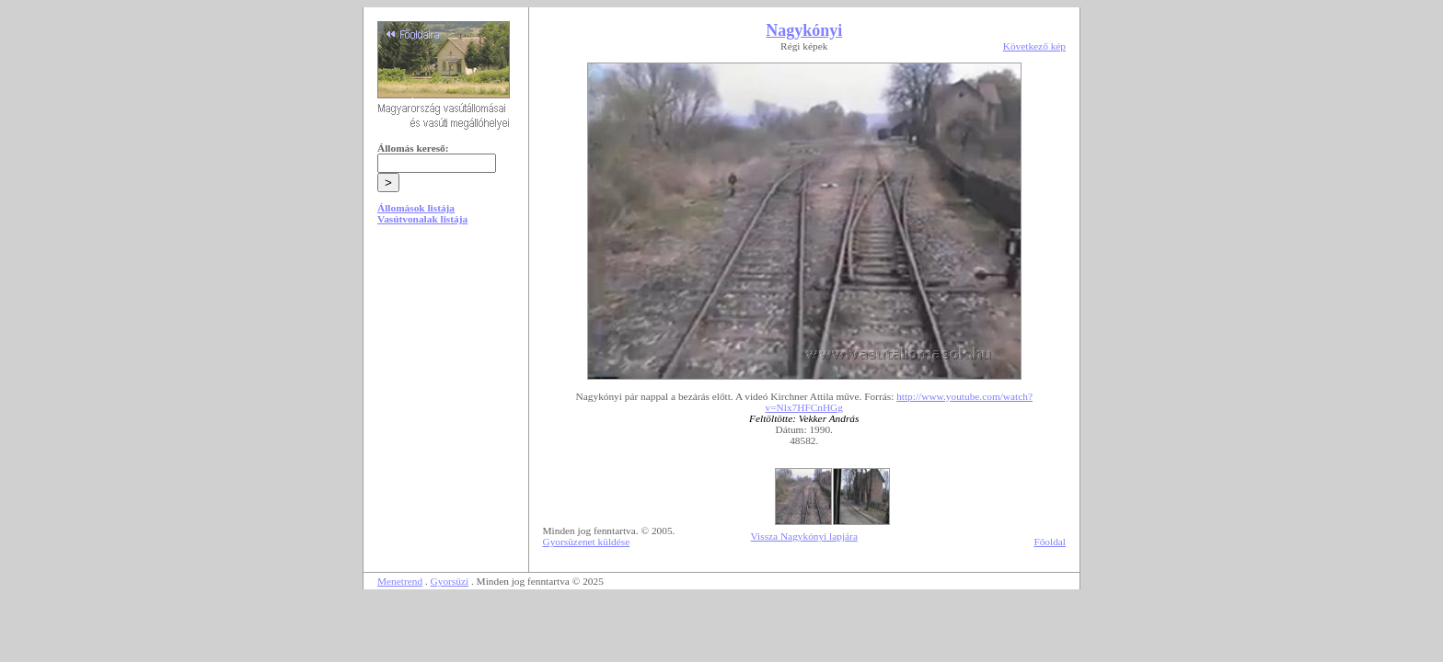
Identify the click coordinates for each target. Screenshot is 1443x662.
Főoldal (1049, 541)
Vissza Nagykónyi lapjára (804, 536)
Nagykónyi (804, 30)
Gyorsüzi (450, 581)
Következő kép (1034, 45)
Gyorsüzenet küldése (586, 541)
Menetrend (399, 581)
